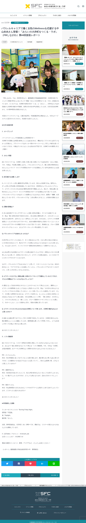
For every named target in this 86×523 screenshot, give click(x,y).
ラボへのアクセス (73, 25)
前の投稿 (54, 475)
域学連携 (30, 42)
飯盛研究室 (39, 42)
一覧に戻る (30, 475)
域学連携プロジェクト (19, 22)
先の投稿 (6, 475)
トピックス (13, 15)
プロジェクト (42, 15)
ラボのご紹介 (57, 15)
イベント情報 (27, 15)
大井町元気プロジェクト (17, 42)
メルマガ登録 (72, 15)
